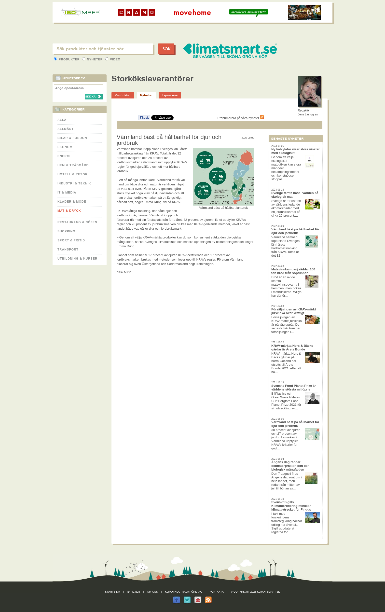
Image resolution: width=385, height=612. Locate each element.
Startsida (112, 591)
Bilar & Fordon (72, 138)
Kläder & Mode (71, 201)
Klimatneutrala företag (183, 591)
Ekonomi (65, 147)
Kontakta (216, 591)
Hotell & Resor (72, 174)
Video (113, 59)
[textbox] (103, 48)
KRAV (127, 271)
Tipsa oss (170, 95)
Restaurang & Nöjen (77, 222)
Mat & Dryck (69, 210)
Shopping (66, 231)
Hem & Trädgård (73, 165)
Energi (63, 156)
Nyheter (93, 59)
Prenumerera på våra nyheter (241, 118)
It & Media (66, 192)
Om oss (152, 591)
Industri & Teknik (74, 183)
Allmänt (65, 129)
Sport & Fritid (71, 240)
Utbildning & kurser (77, 258)
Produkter (67, 59)
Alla (62, 120)
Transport (67, 249)
